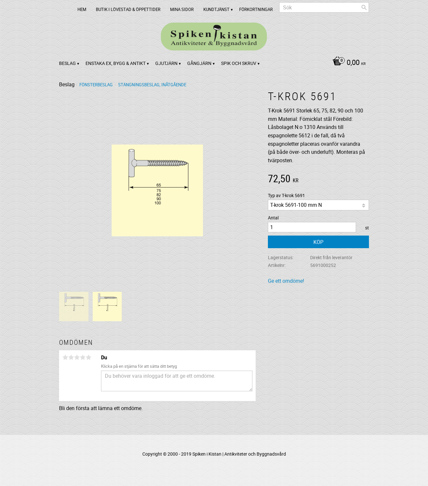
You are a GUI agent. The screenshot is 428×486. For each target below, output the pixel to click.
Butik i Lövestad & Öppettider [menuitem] (128, 9)
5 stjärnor (88, 357)
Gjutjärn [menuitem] (166, 63)
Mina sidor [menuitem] (182, 9)
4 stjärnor (83, 357)
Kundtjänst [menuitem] (216, 9)
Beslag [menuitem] (67, 63)
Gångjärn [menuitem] (199, 63)
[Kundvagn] (347, 63)
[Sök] (364, 7)
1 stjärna (65, 357)
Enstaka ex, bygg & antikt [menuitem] (116, 63)
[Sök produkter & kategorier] (324, 7)
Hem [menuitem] (81, 9)
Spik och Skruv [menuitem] (238, 63)
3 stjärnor (77, 357)
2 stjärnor (71, 357)
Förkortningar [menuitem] (256, 9)
